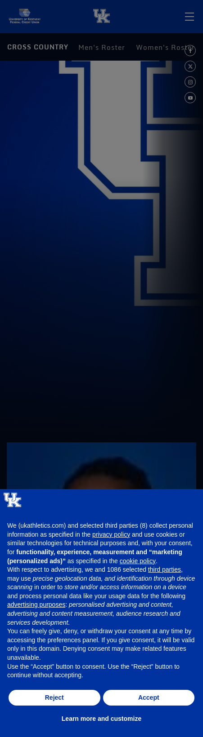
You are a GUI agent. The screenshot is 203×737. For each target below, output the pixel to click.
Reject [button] (54, 697)
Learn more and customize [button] (101, 718)
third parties (164, 569)
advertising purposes (36, 604)
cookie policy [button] (138, 561)
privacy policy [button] (111, 534)
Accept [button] (148, 697)
